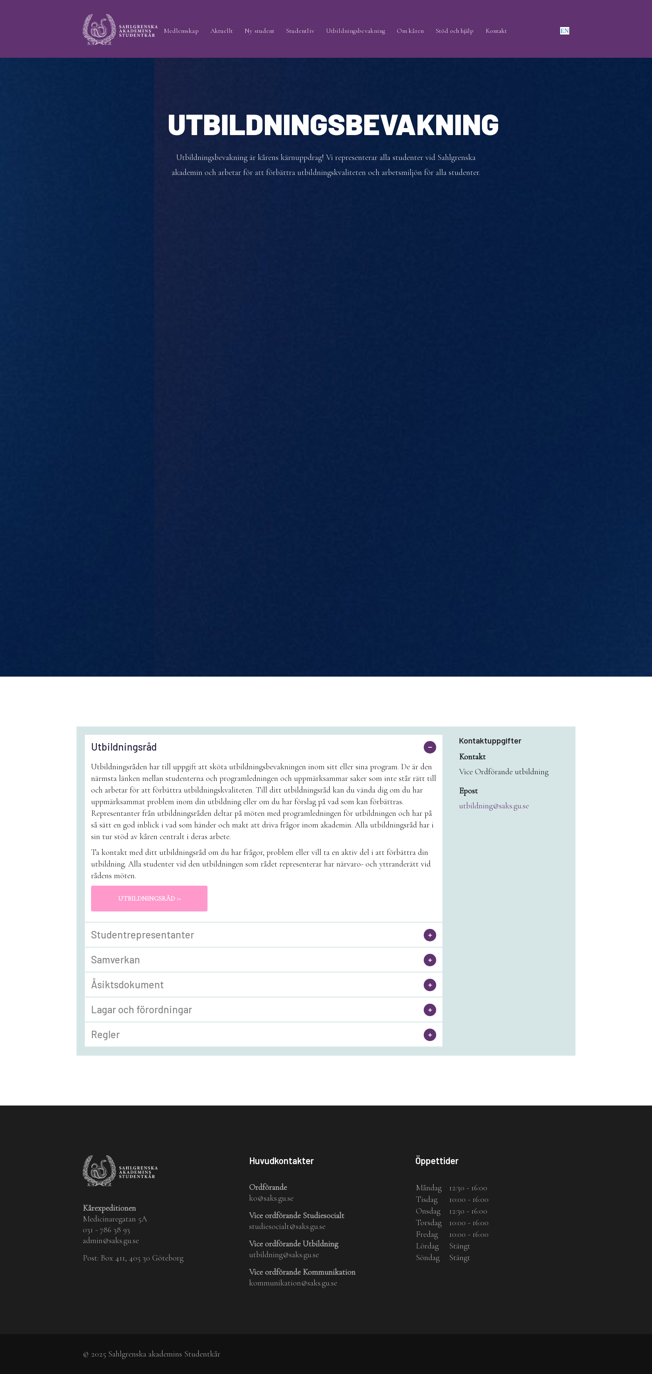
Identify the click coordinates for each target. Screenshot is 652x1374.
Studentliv (302, 31)
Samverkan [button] (115, 959)
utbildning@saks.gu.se (494, 806)
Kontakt (498, 31)
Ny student (262, 31)
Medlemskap (185, 31)
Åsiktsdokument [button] (127, 984)
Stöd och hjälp (457, 31)
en (565, 30)
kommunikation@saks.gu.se (293, 1283)
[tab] (263, 747)
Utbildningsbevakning (358, 31)
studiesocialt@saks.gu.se (287, 1226)
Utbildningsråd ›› (149, 898)
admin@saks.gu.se (111, 1241)
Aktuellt (225, 31)
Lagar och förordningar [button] (141, 1009)
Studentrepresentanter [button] (142, 935)
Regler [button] (105, 1034)
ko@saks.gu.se (271, 1198)
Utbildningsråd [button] (124, 747)
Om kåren (412, 31)
